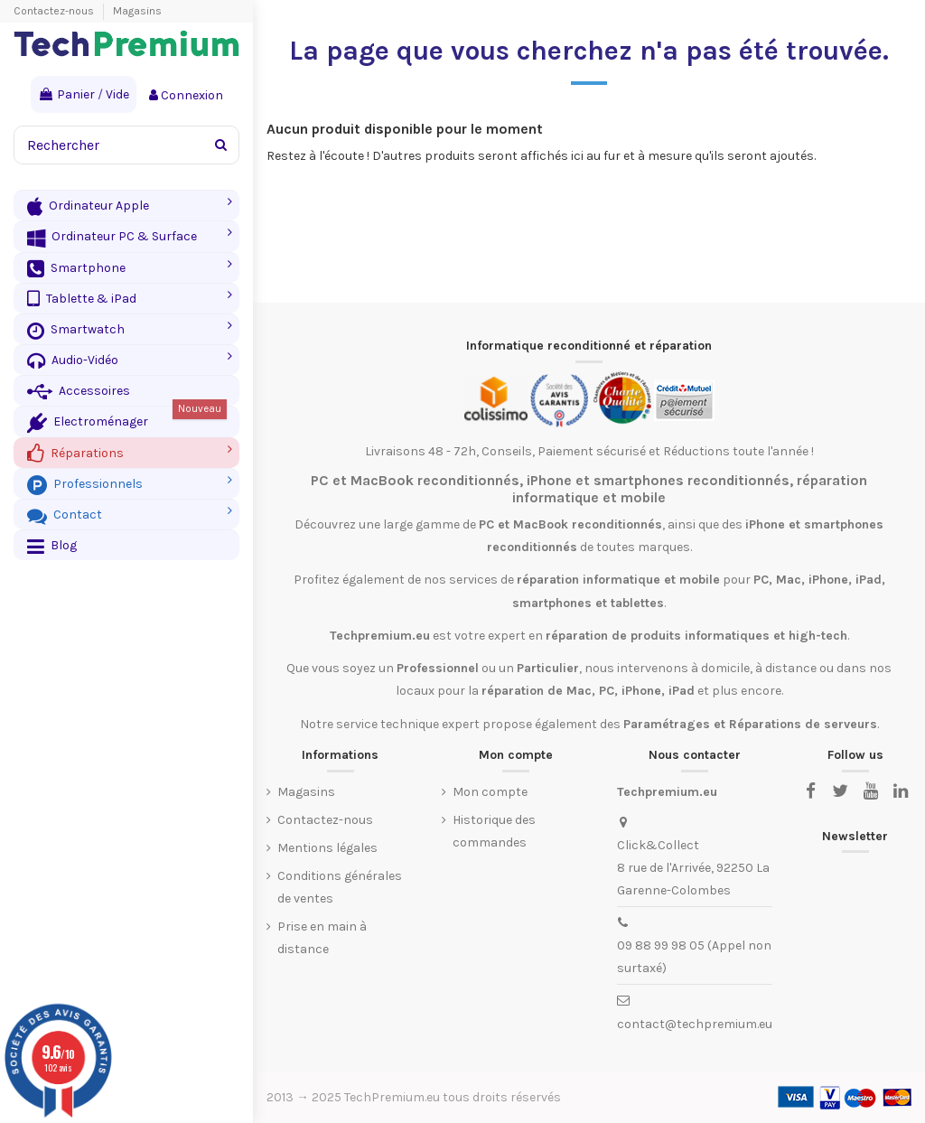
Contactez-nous (55, 11)
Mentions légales (327, 848)
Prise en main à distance (322, 938)
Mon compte (490, 792)
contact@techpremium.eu (694, 1024)
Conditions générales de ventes (339, 887)
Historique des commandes (494, 831)
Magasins (137, 11)
